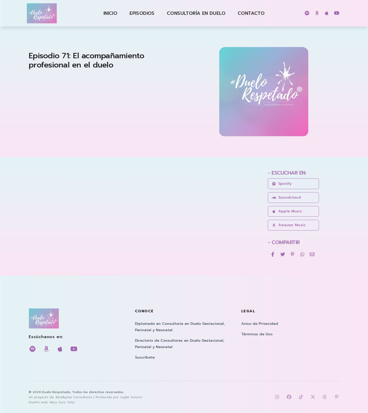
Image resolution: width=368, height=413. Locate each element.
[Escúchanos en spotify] (307, 13)
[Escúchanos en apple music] (327, 13)
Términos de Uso (256, 334)
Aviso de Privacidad (259, 323)
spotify (282, 183)
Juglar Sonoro (131, 397)
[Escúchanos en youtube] (337, 13)
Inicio (110, 13)
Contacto (251, 13)
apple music (287, 211)
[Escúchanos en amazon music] (317, 13)
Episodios (142, 13)
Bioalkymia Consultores (74, 397)
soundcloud (286, 197)
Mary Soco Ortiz (62, 402)
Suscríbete (145, 357)
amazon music (289, 225)
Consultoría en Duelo (196, 13)
